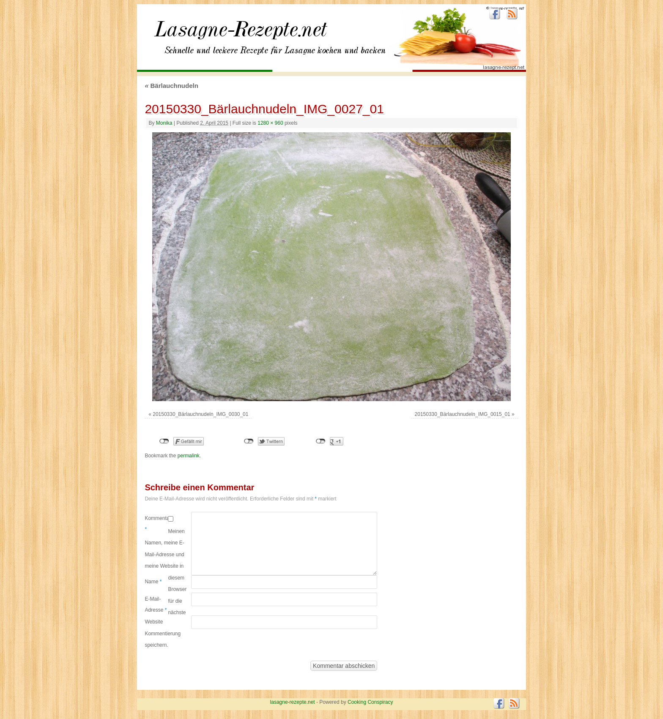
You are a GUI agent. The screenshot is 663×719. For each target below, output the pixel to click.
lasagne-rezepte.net (240, 33)
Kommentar (156, 523)
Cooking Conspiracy (370, 702)
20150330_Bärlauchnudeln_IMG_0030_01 (200, 414)
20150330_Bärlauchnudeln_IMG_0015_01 (462, 414)
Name (153, 582)
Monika (164, 123)
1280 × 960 (270, 123)
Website (154, 622)
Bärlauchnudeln (171, 85)
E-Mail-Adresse (156, 604)
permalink (189, 456)
